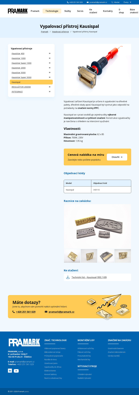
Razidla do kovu (50, 359)
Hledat (116, 2)
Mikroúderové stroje (52, 352)
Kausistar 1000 (19, 58)
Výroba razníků (114, 356)
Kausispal (16, 82)
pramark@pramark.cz (98, 2)
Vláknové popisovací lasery (54, 348)
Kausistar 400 (18, 53)
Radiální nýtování (84, 378)
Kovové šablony (50, 374)
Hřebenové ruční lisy (86, 348)
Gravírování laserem (116, 348)
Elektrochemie (50, 370)
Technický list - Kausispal (89, 277)
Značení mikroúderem (116, 352)
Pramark (35, 11)
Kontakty (108, 11)
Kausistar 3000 (19, 72)
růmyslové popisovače (54, 356)
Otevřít (116, 157)
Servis (80, 11)
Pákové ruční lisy (84, 352)
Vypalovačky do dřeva (52, 367)
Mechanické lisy (84, 359)
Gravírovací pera (50, 363)
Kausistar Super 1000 (21, 63)
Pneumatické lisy (84, 356)
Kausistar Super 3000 (21, 77)
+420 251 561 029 (76, 2)
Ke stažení (93, 11)
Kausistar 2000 (19, 67)
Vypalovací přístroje (60, 31)
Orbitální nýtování (85, 374)
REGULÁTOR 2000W (21, 86)
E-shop (121, 11)
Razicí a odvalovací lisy (53, 378)
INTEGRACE (17, 91)
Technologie (51, 11)
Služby (67, 11)
